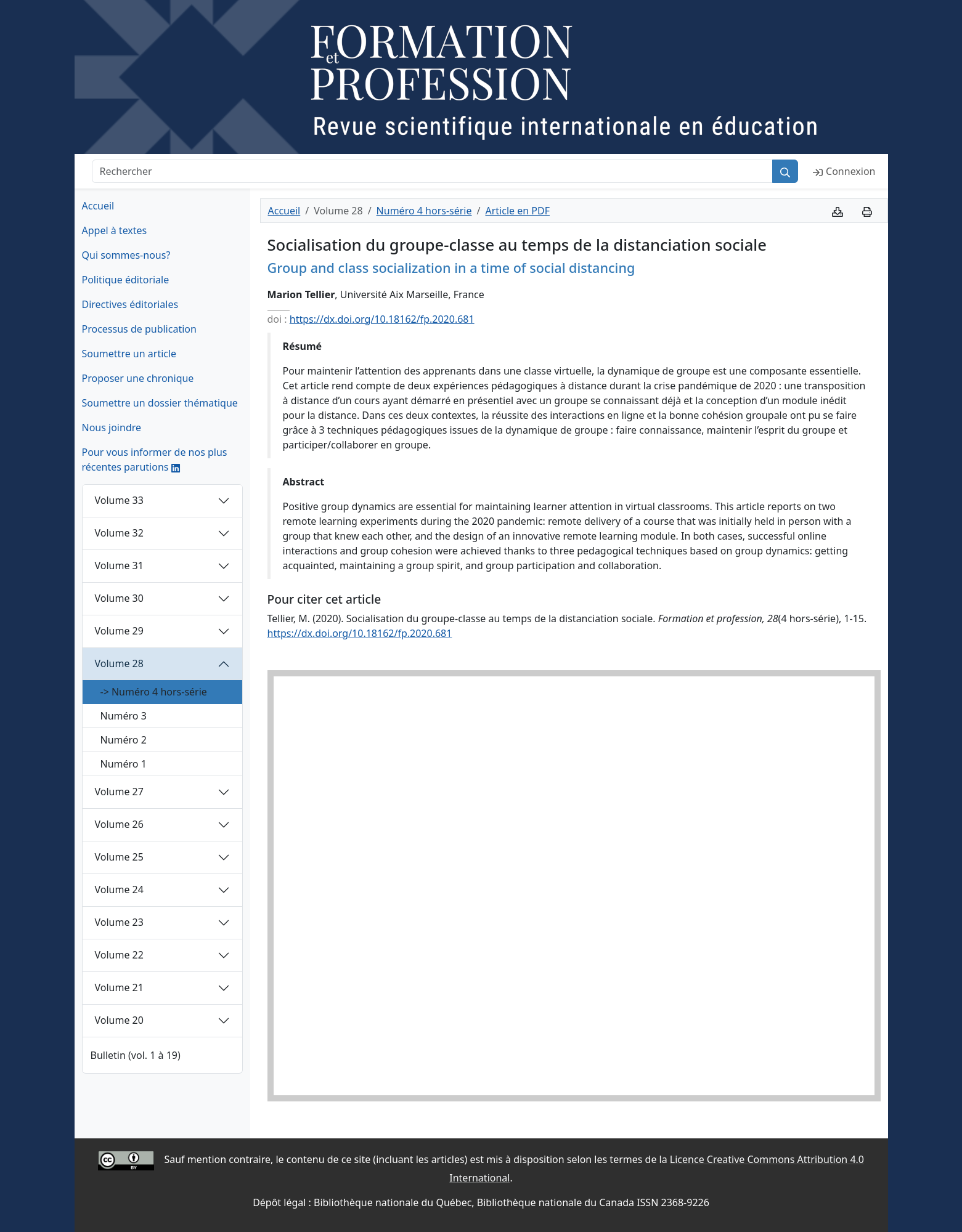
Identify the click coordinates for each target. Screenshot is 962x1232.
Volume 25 (119, 857)
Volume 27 (119, 791)
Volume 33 (119, 500)
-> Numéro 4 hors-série (153, 692)
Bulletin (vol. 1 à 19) (136, 1055)
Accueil (98, 206)
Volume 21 (119, 987)
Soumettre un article (129, 353)
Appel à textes (114, 230)
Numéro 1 (123, 764)
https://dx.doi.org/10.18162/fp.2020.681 (382, 319)
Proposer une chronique (138, 378)
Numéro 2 (123, 740)
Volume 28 (119, 663)
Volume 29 (119, 631)
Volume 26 (119, 824)
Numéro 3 (123, 716)
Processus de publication (139, 329)
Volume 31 (119, 565)
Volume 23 (119, 922)
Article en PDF (517, 210)
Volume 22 (119, 955)
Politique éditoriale (125, 279)
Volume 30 (119, 598)
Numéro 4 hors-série (424, 210)
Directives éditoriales (130, 304)
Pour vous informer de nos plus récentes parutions (154, 459)
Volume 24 (119, 889)
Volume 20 (119, 1020)
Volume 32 (119, 533)
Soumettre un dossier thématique (160, 403)
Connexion (844, 171)
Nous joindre (112, 427)
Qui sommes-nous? (126, 255)
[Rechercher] (432, 171)
